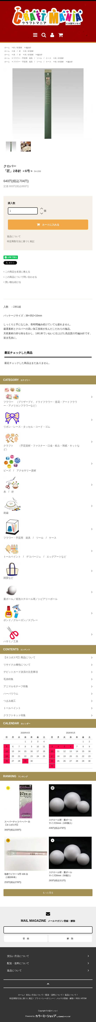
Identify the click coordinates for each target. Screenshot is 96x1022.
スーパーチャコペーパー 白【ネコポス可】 (17, 823)
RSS (78, 998)
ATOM (84, 998)
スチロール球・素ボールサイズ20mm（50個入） (60, 874)
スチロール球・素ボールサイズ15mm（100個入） (61, 821)
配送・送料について (54, 995)
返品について (14, 236)
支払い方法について (34, 995)
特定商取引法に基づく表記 (20, 241)
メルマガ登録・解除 (65, 998)
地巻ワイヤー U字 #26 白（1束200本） (16, 876)
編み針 (28, 48)
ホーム (7, 48)
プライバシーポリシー (44, 998)
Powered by (48, 1016)
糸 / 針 (17, 51)
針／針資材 (17, 48)
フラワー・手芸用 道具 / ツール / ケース (32, 58)
